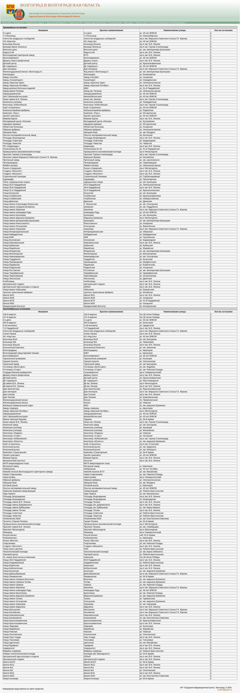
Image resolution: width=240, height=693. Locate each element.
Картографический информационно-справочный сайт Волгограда (57, 13)
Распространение (115, 23)
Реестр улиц (6, 23)
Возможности (18, 23)
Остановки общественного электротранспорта (167, 23)
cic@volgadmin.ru (224, 690)
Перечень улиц (141, 23)
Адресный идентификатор (56, 23)
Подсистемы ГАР (75, 23)
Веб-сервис (129, 23)
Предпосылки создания (35, 23)
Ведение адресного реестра (95, 23)
